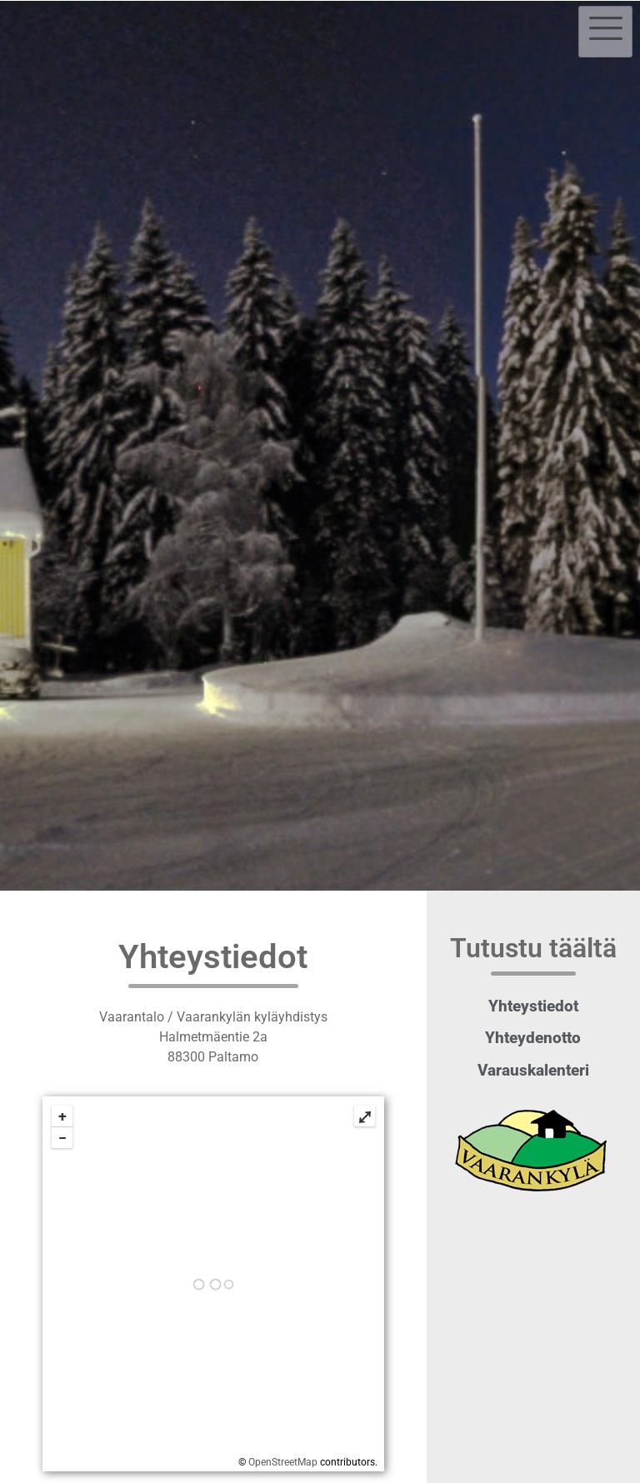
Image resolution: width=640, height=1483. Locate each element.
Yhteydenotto (533, 1037)
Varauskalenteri (533, 1070)
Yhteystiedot (533, 1006)
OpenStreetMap (283, 1462)
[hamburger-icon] (605, 31)
